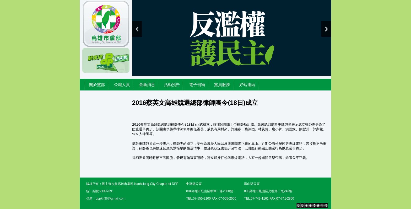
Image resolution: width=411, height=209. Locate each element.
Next (326, 29)
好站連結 (247, 84)
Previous (137, 29)
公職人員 (122, 84)
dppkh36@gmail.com (110, 198)
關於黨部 (97, 84)
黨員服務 (222, 84)
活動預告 (172, 84)
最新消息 (147, 84)
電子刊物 (197, 84)
